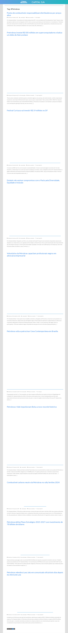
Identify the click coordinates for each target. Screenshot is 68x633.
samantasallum (22, 17)
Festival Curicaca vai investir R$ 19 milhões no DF (27, 110)
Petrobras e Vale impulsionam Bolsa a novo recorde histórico (32, 407)
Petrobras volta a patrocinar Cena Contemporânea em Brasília (33, 331)
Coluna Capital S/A (39, 95)
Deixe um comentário (30, 17)
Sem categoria (38, 17)
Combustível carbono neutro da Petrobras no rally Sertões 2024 (33, 482)
